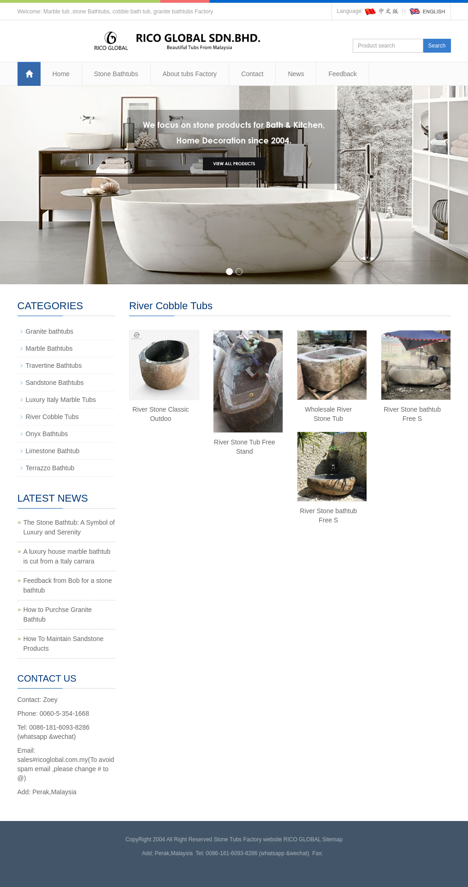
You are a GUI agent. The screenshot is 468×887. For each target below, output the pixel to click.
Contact (252, 74)
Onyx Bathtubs (47, 434)
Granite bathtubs (50, 331)
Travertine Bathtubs (54, 365)
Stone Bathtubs (116, 74)
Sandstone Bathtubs (55, 382)
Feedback (342, 74)
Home (61, 74)
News (296, 74)
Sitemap (332, 839)
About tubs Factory (190, 74)
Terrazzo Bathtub (50, 468)
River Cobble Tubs (52, 416)
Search (436, 45)
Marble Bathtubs (49, 348)
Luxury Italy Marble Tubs (61, 399)
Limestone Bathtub (53, 451)
